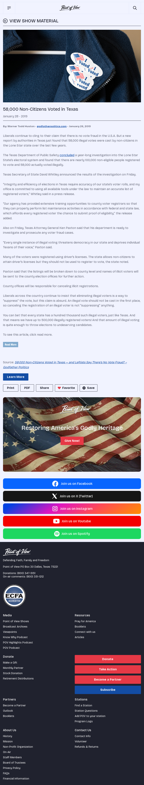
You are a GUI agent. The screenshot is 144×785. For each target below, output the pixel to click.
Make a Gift (10, 662)
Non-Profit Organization (18, 746)
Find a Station (83, 705)
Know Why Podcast (15, 637)
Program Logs (84, 721)
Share (44, 388)
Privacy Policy (11, 768)
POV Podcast (11, 647)
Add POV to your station (90, 716)
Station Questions (86, 710)
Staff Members (12, 757)
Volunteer (81, 741)
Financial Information (16, 778)
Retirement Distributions (18, 678)
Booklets (80, 626)
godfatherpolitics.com (52, 126)
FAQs (6, 773)
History (7, 736)
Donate (107, 659)
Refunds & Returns (86, 746)
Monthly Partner (13, 668)
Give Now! (72, 441)
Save (88, 388)
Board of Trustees (14, 762)
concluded (67, 155)
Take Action (108, 669)
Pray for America (85, 621)
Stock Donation (13, 673)
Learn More (15, 377)
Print (10, 388)
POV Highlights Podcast (18, 642)
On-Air (7, 752)
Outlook (8, 710)
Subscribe (107, 690)
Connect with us (85, 632)
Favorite (66, 388)
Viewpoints (10, 632)
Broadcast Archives (15, 626)
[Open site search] (135, 8)
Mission (8, 741)
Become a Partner (107, 679)
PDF (27, 388)
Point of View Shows (16, 621)
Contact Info (83, 736)
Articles (79, 637)
